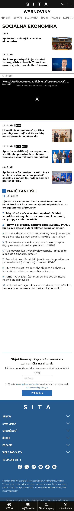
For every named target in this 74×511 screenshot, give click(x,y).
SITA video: (7, 75)
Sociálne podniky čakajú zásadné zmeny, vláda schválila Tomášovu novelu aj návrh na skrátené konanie (25, 62)
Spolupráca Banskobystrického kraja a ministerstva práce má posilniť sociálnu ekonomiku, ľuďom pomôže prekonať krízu (25, 176)
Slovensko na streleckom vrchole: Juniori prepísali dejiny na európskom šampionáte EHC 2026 (33, 244)
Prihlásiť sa (37, 393)
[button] (68, 4)
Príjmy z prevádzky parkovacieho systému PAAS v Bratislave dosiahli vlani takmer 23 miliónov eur (36, 226)
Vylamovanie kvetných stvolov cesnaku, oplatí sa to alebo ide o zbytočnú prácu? (34, 252)
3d (12, 196)
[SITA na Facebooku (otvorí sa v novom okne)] (20, 467)
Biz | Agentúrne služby (21, 500)
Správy (18, 17)
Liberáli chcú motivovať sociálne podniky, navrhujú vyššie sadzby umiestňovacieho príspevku (23, 133)
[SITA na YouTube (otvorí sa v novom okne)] (40, 467)
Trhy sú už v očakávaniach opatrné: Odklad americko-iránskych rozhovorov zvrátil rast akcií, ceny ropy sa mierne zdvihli (33, 216)
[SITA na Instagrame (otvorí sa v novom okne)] (33, 467)
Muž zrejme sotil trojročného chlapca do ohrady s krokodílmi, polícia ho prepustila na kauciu (33, 270)
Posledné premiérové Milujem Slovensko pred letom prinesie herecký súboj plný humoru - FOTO (35, 261)
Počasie (55, 17)
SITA (5, 17)
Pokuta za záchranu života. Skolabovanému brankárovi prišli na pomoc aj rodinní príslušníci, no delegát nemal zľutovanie (35, 204)
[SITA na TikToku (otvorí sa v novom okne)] (47, 467)
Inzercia (9, 500)
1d (3, 196)
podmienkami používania (27, 384)
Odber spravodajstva (38, 500)
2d (8, 196)
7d (17, 196)
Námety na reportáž (54, 500)
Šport (44, 17)
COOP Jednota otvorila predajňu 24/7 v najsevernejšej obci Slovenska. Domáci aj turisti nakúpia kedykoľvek (36, 235)
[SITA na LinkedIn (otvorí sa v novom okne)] (54, 467)
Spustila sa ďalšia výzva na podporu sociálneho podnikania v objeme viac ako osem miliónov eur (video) (25, 154)
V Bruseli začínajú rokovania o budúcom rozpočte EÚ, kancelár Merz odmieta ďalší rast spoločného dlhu (36, 287)
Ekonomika (31, 17)
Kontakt (65, 500)
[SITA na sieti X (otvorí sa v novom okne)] (27, 467)
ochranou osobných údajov (37, 387)
